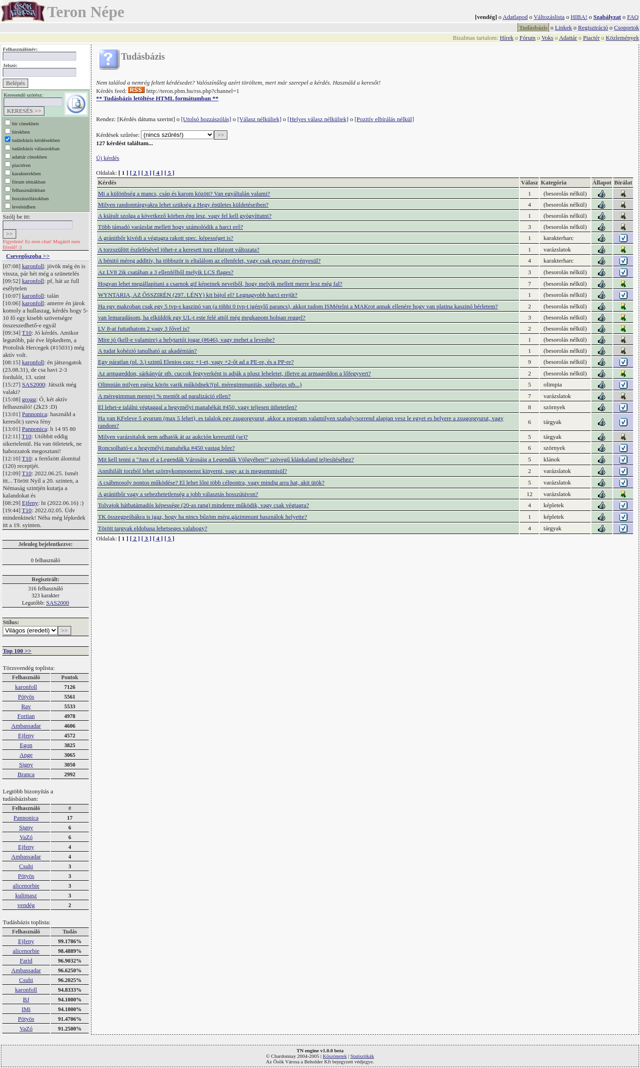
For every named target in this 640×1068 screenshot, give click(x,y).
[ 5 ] (170, 172)
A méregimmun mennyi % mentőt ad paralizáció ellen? (164, 396)
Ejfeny (30, 502)
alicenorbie (26, 885)
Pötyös (26, 696)
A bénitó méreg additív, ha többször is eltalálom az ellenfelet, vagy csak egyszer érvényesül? (209, 260)
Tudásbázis (533, 27)
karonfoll (33, 266)
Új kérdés (107, 157)
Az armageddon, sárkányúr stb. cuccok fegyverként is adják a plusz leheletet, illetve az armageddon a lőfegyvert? (234, 373)
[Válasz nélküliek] (259, 119)
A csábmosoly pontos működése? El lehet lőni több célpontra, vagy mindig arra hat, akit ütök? (211, 482)
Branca (26, 774)
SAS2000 (33, 384)
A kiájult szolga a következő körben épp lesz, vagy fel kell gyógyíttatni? (184, 215)
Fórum (527, 37)
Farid (26, 960)
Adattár (568, 37)
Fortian (26, 715)
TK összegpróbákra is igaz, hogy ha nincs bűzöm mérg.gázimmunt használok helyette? (202, 516)
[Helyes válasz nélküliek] (317, 119)
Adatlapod (515, 16)
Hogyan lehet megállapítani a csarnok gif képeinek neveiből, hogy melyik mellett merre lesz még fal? (220, 283)
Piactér (591, 37)
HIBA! (579, 16)
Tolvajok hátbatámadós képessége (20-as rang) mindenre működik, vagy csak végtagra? (203, 505)
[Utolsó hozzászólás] (206, 119)
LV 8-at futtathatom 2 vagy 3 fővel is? (143, 328)
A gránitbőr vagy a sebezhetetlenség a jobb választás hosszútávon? (178, 494)
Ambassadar (26, 725)
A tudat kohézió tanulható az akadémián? (147, 350)
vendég (26, 905)
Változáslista (549, 16)
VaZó (25, 837)
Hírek (507, 37)
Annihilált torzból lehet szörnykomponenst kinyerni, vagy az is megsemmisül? (192, 470)
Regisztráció (593, 27)
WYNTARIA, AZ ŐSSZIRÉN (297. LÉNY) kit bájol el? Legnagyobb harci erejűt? (197, 294)
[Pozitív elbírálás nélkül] (384, 119)
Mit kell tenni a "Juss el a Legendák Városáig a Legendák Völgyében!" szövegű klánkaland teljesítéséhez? (226, 459)
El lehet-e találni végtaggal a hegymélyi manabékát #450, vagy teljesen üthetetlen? (197, 407)
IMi (26, 1009)
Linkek (563, 27)
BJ (26, 999)
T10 (26, 332)
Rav (26, 706)
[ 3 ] (146, 172)
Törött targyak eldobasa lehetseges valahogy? (152, 528)
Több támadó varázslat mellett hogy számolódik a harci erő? (170, 226)
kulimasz (26, 895)
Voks (548, 37)
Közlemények (622, 37)
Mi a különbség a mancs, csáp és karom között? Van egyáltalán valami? (184, 193)
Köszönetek (335, 1056)
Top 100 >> (17, 650)
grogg (29, 399)
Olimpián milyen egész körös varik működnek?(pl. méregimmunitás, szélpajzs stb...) (200, 384)
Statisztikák (362, 1056)
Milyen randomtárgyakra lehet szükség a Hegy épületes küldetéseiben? (183, 204)
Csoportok (626, 27)
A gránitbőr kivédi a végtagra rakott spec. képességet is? (165, 237)
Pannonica (34, 414)
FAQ (633, 16)
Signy (26, 764)
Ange (25, 754)
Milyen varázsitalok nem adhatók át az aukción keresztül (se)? (173, 436)
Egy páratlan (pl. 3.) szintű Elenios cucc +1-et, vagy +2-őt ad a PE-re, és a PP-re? (196, 361)
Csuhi (26, 866)
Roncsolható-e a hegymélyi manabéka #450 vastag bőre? (166, 447)
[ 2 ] (135, 172)
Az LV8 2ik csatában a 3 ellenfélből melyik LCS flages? (165, 272)
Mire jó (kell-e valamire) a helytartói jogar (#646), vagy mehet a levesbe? (186, 339)
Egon (26, 745)
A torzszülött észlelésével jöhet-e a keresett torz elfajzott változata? (178, 249)
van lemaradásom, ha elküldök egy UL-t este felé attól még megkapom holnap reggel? (201, 317)
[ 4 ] (158, 172)
